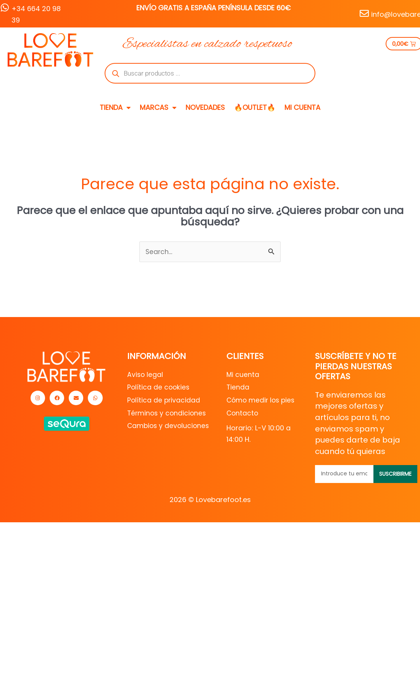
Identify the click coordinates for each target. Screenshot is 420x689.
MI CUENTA (302, 107)
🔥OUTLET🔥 (254, 107)
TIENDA (115, 107)
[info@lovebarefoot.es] (364, 13)
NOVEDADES (205, 107)
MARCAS (158, 107)
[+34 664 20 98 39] (4, 7)
